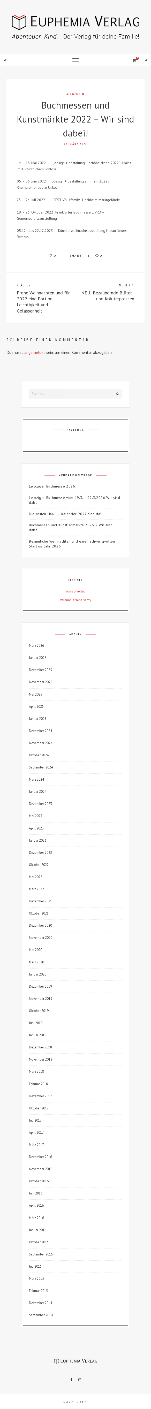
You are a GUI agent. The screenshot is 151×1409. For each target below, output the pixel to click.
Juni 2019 (35, 1023)
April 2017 (36, 1132)
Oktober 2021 (39, 913)
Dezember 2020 (40, 925)
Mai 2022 (35, 877)
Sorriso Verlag (75, 591)
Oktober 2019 (39, 1011)
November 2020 (40, 937)
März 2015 (36, 1278)
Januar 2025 (37, 719)
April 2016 (36, 1205)
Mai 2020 (35, 950)
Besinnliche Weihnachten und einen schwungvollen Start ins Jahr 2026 (72, 544)
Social (5, 60)
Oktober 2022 (39, 865)
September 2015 (41, 1254)
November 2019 (40, 998)
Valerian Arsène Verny (75, 600)
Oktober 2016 (39, 1181)
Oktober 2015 (39, 1242)
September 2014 (41, 1315)
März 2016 (36, 1218)
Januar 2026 (37, 658)
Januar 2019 (37, 1035)
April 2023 (36, 828)
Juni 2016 (35, 1193)
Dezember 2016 (40, 1157)
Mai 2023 (35, 816)
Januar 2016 (37, 1230)
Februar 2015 (38, 1291)
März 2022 (36, 889)
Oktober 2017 (39, 1108)
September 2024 (41, 767)
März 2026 (36, 645)
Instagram (80, 1380)
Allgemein (75, 94)
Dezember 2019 (40, 986)
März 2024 (36, 779)
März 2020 (36, 962)
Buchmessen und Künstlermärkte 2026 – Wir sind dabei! (70, 527)
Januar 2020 (37, 974)
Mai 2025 (35, 694)
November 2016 (40, 1169)
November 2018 (40, 1059)
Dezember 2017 (40, 1096)
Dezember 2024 (40, 731)
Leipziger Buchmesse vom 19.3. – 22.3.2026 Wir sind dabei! (74, 500)
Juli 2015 (35, 1266)
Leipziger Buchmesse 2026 (52, 486)
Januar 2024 (37, 791)
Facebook (71, 1380)
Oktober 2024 (39, 755)
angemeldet (34, 352)
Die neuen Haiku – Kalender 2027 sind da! (65, 514)
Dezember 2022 (40, 852)
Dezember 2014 (40, 1303)
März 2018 (36, 1071)
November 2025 (40, 682)
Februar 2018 (38, 1084)
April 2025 (36, 706)
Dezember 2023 (40, 804)
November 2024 (40, 743)
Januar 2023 (37, 840)
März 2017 (36, 1145)
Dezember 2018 (40, 1047)
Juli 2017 (35, 1120)
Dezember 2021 (40, 901)
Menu (75, 60)
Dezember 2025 (40, 670)
